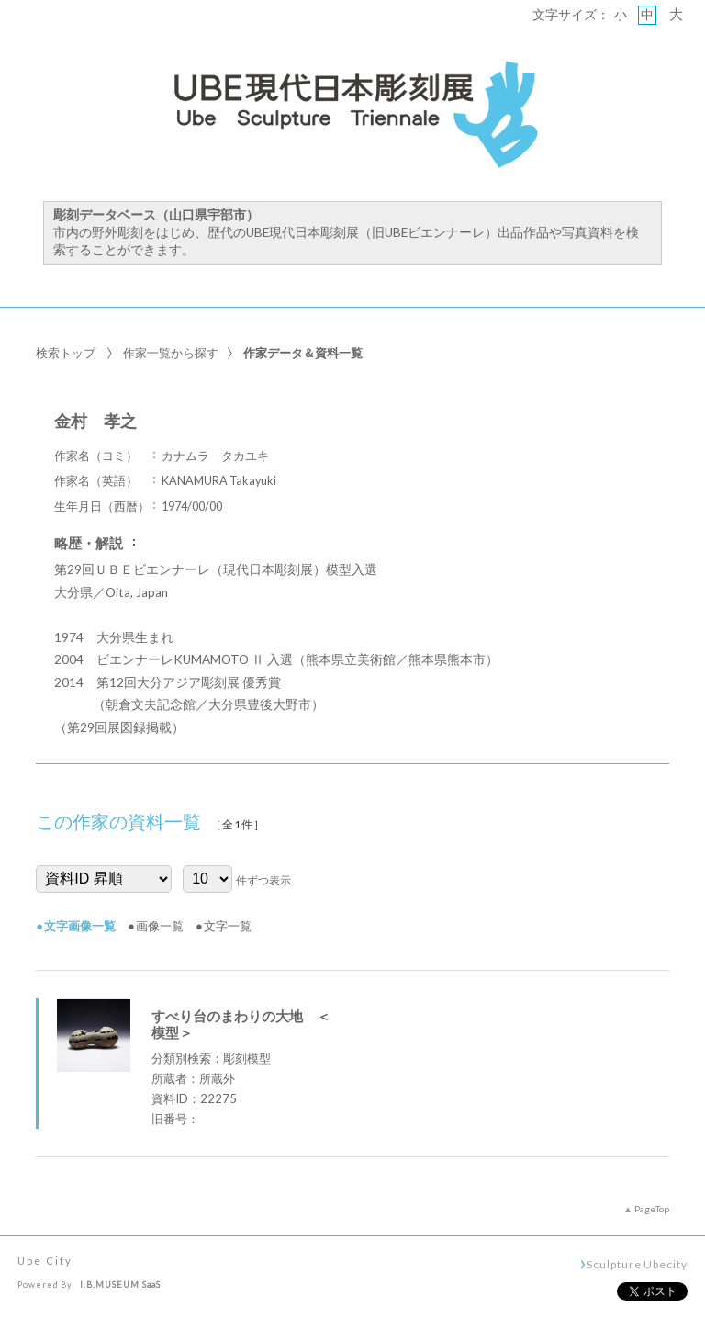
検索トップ (65, 352)
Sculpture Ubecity (637, 1263)
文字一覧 (228, 925)
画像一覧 (160, 925)
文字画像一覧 (80, 925)
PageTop (651, 1208)
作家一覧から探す (170, 352)
